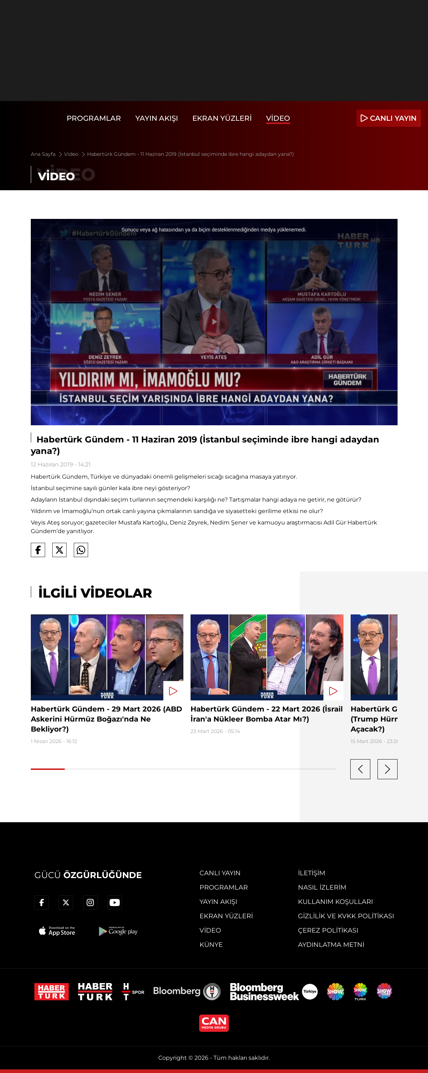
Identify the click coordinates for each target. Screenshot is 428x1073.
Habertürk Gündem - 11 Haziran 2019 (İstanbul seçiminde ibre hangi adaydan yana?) (190, 154)
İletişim (311, 873)
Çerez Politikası (328, 930)
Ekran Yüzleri (222, 118)
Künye (211, 945)
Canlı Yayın (220, 873)
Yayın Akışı (156, 118)
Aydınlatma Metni (331, 945)
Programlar (94, 118)
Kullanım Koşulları (335, 902)
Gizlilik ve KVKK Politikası (346, 916)
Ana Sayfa (47, 154)
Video (278, 118)
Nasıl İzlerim (322, 887)
